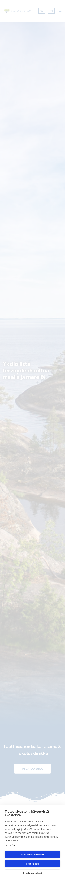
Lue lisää (10, 845)
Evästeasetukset (32, 872)
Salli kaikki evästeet (32, 854)
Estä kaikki (32, 863)
